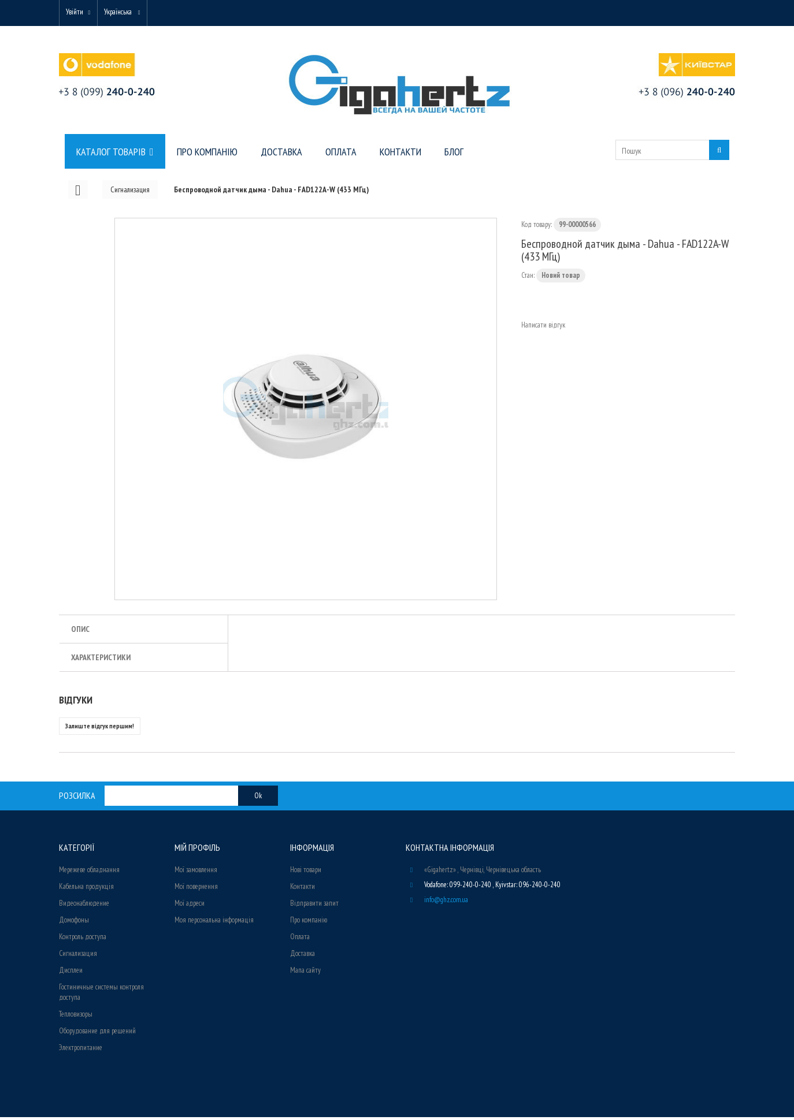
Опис (80, 632)
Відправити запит (314, 906)
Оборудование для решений (97, 1034)
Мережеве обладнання (89, 872)
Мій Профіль (197, 850)
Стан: (528, 278)
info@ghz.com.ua (446, 902)
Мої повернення (196, 889)
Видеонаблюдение (84, 906)
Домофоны (74, 923)
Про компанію (308, 923)
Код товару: (536, 227)
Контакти (302, 889)
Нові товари (305, 872)
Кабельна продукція (86, 889)
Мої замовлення (196, 872)
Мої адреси (190, 906)
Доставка (302, 956)
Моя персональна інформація (214, 923)
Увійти (77, 13)
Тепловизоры (75, 1017)
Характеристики (101, 660)
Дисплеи (71, 973)
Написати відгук (543, 328)
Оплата (300, 939)
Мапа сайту (305, 973)
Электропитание (80, 1050)
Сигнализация (78, 956)
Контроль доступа (82, 939)
